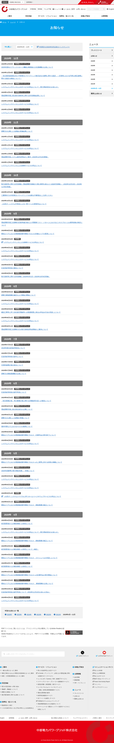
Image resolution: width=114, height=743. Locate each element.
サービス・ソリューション (47, 16)
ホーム (4, 22)
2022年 (93, 79)
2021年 (93, 84)
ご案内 (9, 16)
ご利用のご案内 (97, 718)
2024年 (93, 70)
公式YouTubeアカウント (105, 656)
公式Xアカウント (83, 656)
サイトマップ (110, 718)
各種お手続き (85, 16)
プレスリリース (96, 50)
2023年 (93, 74)
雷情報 (40, 9)
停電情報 (33, 9)
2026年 (93, 61)
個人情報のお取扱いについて (60, 718)
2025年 (93, 65)
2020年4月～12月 (96, 88)
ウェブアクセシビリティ (80, 718)
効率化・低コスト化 (66, 16)
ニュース (58, 9)
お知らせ (94, 56)
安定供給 (28, 16)
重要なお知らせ (96, 93)
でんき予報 (47, 9)
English (111, 9)
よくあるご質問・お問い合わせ (75, 9)
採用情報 (11, 718)
